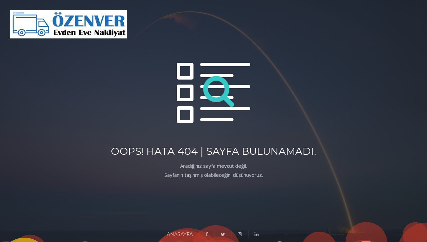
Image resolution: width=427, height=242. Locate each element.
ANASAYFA (180, 234)
